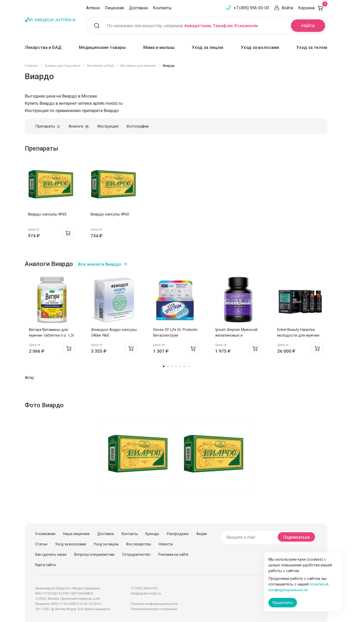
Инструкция (107, 126)
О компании (45, 534)
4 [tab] (176, 366)
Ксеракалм (246, 25)
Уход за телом (311, 47)
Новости (166, 544)
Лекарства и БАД (43, 47)
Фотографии (137, 126)
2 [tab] (168, 366)
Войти (287, 7)
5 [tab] (180, 366)
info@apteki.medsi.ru (146, 593)
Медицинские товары (102, 47)
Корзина (312, 7)
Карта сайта (45, 565)
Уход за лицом (207, 47)
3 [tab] (172, 366)
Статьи (41, 544)
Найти (307, 25)
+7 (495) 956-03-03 (251, 7)
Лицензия (114, 7)
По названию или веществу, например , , (182, 25)
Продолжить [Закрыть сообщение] (282, 603)
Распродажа (178, 534)
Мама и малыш (159, 47)
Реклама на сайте (173, 554)
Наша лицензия (76, 534)
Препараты (48, 126)
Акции (201, 534)
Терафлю (223, 25)
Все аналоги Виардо (99, 264)
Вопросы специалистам (94, 554)
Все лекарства (138, 544)
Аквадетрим (197, 25)
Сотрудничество (136, 554)
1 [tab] (163, 366)
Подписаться (296, 537)
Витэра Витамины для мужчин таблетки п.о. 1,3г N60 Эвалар (51, 335)
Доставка (138, 7)
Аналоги (79, 126)
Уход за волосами (260, 47)
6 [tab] (184, 366)
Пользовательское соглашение (154, 609)
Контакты (162, 7)
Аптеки (93, 7)
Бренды (152, 534)
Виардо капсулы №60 (47, 214)
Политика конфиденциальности (154, 604)
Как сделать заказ (50, 554)
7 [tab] (188, 366)
